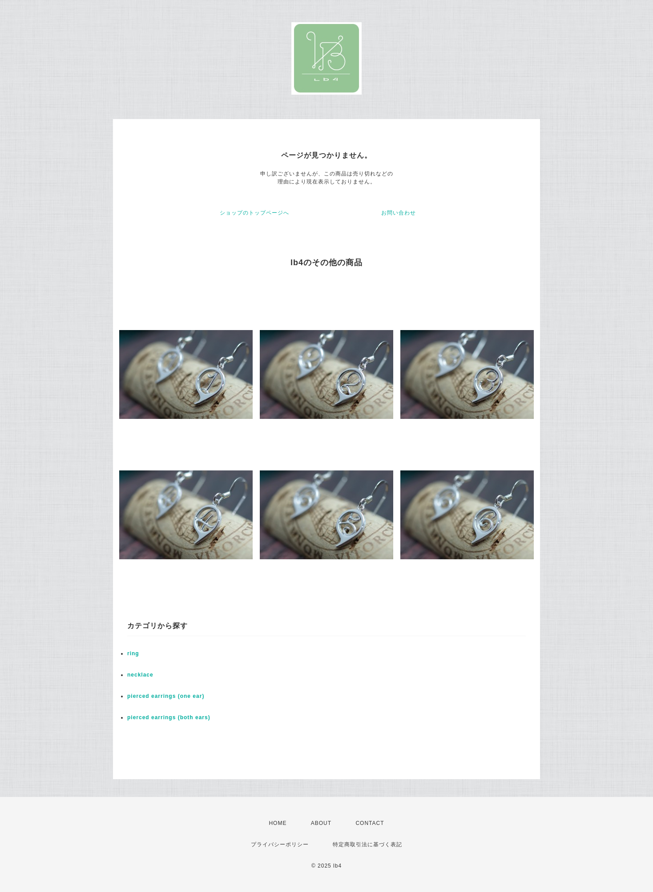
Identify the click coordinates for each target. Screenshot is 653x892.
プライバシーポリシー (280, 844)
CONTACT (369, 823)
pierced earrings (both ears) (168, 717)
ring (133, 653)
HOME (277, 823)
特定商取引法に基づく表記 (367, 844)
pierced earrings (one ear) (165, 696)
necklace (140, 675)
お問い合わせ (398, 213)
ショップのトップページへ (254, 213)
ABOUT (321, 823)
